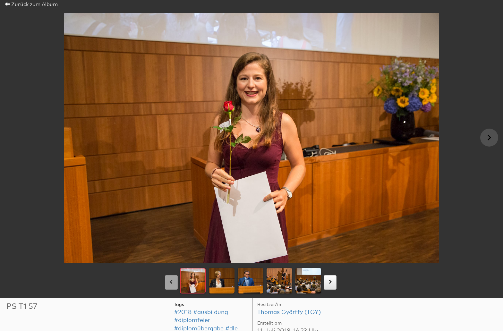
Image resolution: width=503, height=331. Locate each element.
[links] (171, 282)
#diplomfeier (192, 320)
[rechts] (330, 282)
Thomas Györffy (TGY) (289, 312)
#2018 (183, 312)
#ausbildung (210, 312)
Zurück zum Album (31, 4)
